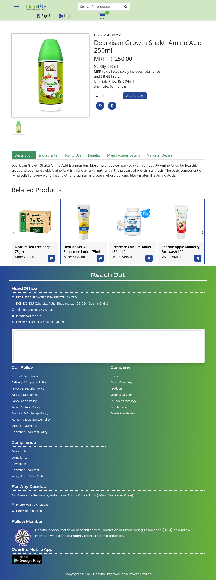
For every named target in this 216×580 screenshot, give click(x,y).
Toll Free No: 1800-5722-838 (35, 310)
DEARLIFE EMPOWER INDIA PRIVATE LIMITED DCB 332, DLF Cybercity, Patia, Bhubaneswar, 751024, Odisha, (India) (62, 300)
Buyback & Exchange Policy (30, 413)
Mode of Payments (24, 426)
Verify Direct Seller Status (29, 476)
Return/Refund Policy (26, 407)
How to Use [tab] (72, 155)
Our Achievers (120, 407)
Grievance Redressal (25, 470)
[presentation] (14, 232)
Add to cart (134, 95)
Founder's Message (124, 401)
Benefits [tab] (94, 155)
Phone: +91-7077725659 (32, 504)
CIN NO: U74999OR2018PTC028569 (40, 322)
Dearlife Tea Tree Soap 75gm (33, 249)
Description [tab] (24, 155)
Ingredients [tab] (48, 155)
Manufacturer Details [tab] (123, 155)
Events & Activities (123, 413)
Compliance (19, 457)
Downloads (19, 464)
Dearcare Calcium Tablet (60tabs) (131, 249)
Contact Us (19, 451)
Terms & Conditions (25, 376)
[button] (16, 7)
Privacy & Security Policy (28, 388)
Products (117, 388)
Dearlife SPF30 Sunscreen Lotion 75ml (82, 249)
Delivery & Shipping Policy (29, 382)
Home (115, 376)
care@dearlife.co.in (29, 511)
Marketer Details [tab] (159, 155)
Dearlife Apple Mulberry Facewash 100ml (180, 249)
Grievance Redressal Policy (29, 432)
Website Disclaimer (24, 395)
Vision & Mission (122, 395)
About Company (121, 382)
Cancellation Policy (24, 401)
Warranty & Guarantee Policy (31, 419)
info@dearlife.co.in (28, 316)
